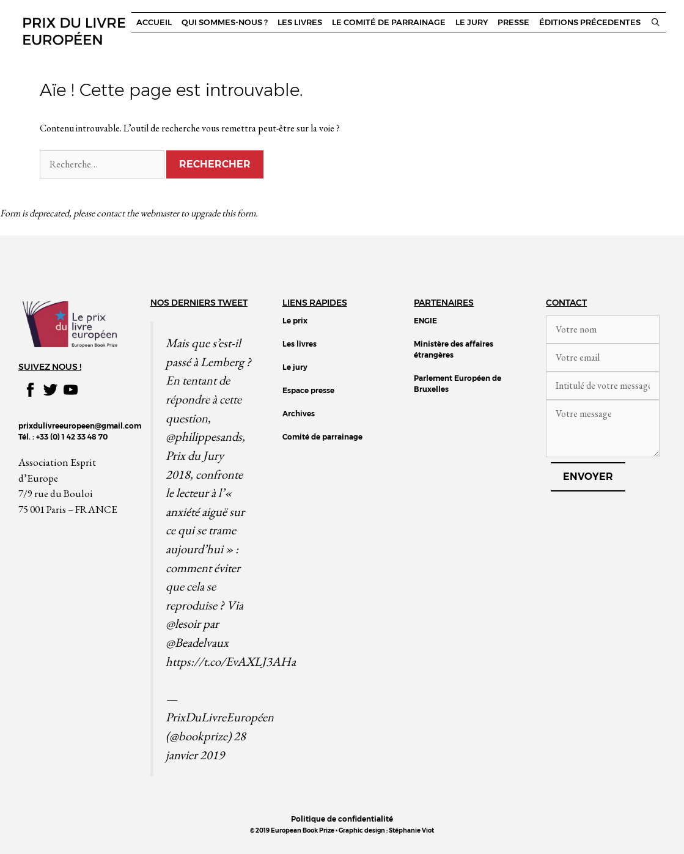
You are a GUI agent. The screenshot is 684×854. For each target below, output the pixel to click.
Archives (298, 413)
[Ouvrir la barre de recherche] (655, 22)
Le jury (471, 22)
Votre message (603, 428)
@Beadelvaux (197, 642)
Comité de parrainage (322, 436)
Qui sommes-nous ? (225, 22)
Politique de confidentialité (342, 818)
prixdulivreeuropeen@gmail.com (79, 425)
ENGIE (425, 320)
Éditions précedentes (590, 22)
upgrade (205, 213)
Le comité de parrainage (389, 22)
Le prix (294, 320)
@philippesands (204, 436)
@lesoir (183, 623)
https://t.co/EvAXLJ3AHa (231, 661)
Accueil (154, 22)
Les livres (300, 22)
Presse (513, 22)
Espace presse (308, 390)
